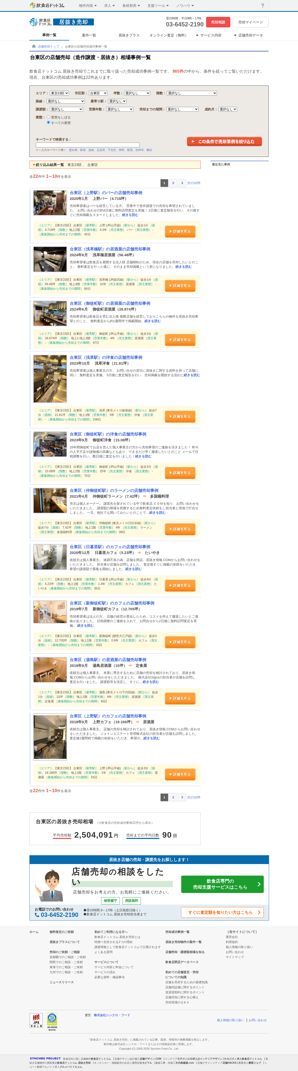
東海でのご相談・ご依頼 (66, 967)
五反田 (101, 149)
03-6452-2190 (185, 24)
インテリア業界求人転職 (179, 1058)
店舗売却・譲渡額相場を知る (185, 952)
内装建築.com (186, 1062)
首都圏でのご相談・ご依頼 (68, 957)
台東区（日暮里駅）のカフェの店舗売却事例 (110, 547)
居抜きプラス (129, 35)
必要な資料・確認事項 (109, 977)
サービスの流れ (105, 972)
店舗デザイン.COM (150, 1058)
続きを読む (130, 215)
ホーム (34, 932)
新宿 (83, 149)
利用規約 (232, 942)
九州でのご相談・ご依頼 (66, 972)
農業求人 (243, 1062)
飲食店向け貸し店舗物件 (77, 1058)
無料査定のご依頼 (62, 932)
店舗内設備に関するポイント (185, 987)
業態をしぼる (60, 117)
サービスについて (106, 962)
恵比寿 (73, 149)
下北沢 (112, 149)
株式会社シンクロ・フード (112, 1015)
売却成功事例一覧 (177, 932)
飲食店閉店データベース (182, 962)
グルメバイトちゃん (71, 1066)
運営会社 (232, 937)
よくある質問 (103, 952)
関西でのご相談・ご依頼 (66, 962)
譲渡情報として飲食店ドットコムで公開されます (127, 947)
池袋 (91, 149)
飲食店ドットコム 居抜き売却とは (117, 937)
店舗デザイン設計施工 (127, 1058)
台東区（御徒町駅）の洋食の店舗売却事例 (108, 434)
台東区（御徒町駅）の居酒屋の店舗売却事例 (110, 303)
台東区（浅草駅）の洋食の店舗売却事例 (106, 357)
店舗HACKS (229, 1062)
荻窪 (130, 149)
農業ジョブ (254, 1062)
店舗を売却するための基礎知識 (186, 982)
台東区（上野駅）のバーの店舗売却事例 (106, 193)
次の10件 (194, 183)
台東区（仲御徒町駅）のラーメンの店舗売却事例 (114, 490)
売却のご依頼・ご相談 (65, 952)
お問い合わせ (235, 952)
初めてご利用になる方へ (111, 932)
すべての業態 (60, 123)
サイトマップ (235, 957)
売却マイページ (250, 22)
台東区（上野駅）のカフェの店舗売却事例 (108, 716)
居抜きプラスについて (65, 942)
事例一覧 (49, 35)
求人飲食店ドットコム (249, 1058)
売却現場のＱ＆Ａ (177, 1002)
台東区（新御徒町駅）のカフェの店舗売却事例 (112, 603)
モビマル (147, 1062)
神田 (121, 149)
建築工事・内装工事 (166, 1062)
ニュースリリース (62, 982)
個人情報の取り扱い (239, 947)
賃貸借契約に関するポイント (185, 992)
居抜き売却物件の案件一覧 (183, 942)
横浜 (149, 149)
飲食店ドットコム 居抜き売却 (74, 1062)
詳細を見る (180, 232)
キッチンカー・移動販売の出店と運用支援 (118, 1062)
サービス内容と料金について (114, 967)
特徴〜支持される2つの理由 (113, 942)
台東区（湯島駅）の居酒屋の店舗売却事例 (108, 660)
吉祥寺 (139, 149)
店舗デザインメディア (209, 1062)
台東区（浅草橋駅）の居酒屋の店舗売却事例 (110, 249)
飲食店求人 (230, 1058)
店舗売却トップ (48, 46)
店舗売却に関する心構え (182, 997)
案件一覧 (89, 35)
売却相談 (218, 22)
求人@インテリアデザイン (208, 1058)
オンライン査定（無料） (169, 35)
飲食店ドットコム (101, 1058)
